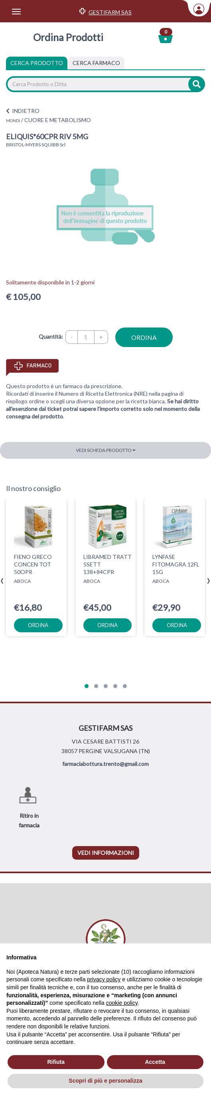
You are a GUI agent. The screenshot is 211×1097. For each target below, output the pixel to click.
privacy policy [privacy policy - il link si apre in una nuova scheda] (103, 979)
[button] (86, 686)
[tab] (96, 63)
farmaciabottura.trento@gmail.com (105, 763)
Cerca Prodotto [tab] (36, 62)
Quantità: (51, 336)
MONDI (13, 120)
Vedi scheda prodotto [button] (106, 450)
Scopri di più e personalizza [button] (105, 1080)
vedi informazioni (105, 852)
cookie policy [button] (122, 1003)
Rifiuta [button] (56, 1062)
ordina (144, 337)
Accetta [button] (155, 1062)
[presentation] (2, 581)
